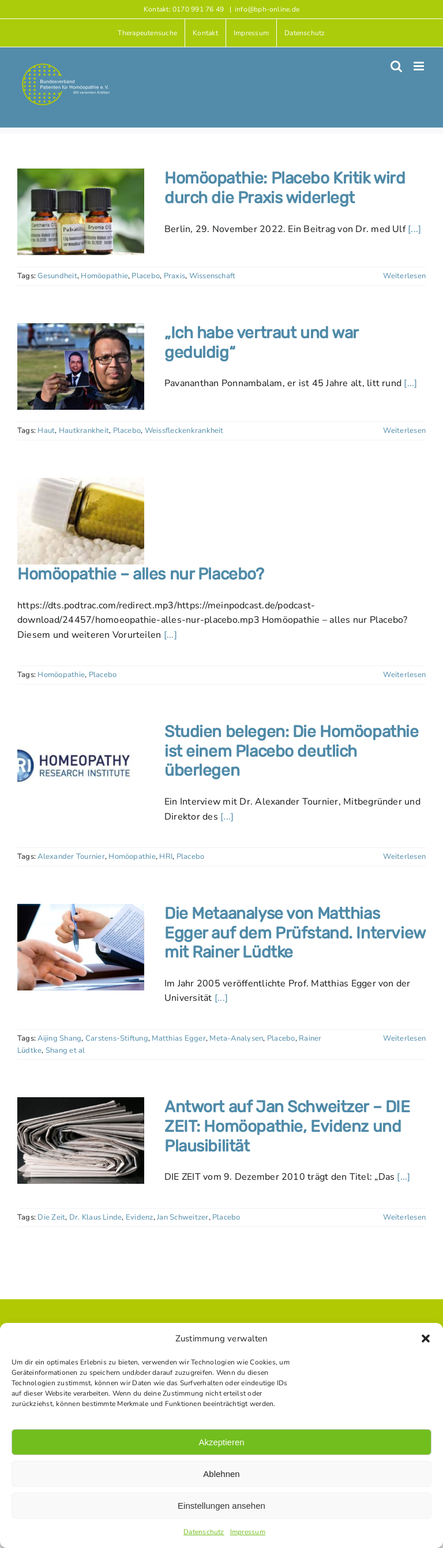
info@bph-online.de (267, 9)
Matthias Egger (178, 1038)
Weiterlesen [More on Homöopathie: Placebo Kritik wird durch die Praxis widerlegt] (404, 276)
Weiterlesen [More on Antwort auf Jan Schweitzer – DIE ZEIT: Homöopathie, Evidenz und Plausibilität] (404, 1217)
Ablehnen (221, 1474)
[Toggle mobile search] (396, 66)
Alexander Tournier (70, 856)
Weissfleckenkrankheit (184, 430)
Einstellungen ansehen (221, 1505)
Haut (46, 430)
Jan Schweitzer (182, 1217)
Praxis (174, 276)
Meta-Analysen (236, 1038)
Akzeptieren (221, 1442)
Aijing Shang (59, 1038)
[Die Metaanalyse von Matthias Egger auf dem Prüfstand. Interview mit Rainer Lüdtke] (80, 947)
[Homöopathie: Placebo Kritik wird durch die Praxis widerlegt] (80, 212)
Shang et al (65, 1050)
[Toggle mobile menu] (420, 66)
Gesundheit (57, 276)
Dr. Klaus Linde (95, 1217)
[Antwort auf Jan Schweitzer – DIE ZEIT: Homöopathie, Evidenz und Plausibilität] (80, 1140)
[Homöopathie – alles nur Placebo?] (80, 521)
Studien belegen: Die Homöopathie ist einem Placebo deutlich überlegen (291, 751)
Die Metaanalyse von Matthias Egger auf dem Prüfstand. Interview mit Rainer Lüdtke (294, 933)
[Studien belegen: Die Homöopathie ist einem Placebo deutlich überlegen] (80, 765)
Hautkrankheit (84, 430)
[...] (414, 229)
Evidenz (139, 1217)
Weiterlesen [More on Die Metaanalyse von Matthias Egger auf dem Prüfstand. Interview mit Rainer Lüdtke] (404, 1038)
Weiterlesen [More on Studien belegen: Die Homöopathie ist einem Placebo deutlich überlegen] (404, 856)
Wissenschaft (212, 276)
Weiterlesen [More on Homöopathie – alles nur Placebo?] (404, 675)
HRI (165, 856)
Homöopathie (104, 276)
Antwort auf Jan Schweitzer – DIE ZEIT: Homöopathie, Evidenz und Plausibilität (287, 1126)
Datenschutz (203, 1531)
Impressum (247, 1531)
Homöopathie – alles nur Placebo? (140, 574)
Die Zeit (51, 1217)
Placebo (146, 276)
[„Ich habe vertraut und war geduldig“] (80, 366)
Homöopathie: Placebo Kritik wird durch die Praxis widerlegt (285, 188)
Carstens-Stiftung (116, 1038)
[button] (425, 1338)
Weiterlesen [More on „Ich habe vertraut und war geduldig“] (404, 430)
